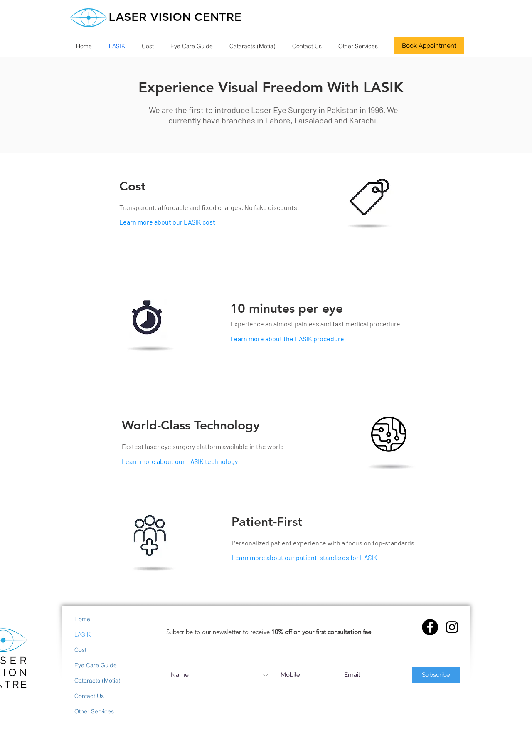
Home (82, 619)
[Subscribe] (436, 675)
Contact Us (89, 696)
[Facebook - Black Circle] (430, 627)
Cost (80, 650)
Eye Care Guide (95, 665)
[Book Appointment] (429, 45)
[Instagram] (452, 627)
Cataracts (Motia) (97, 680)
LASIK (82, 634)
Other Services (94, 711)
